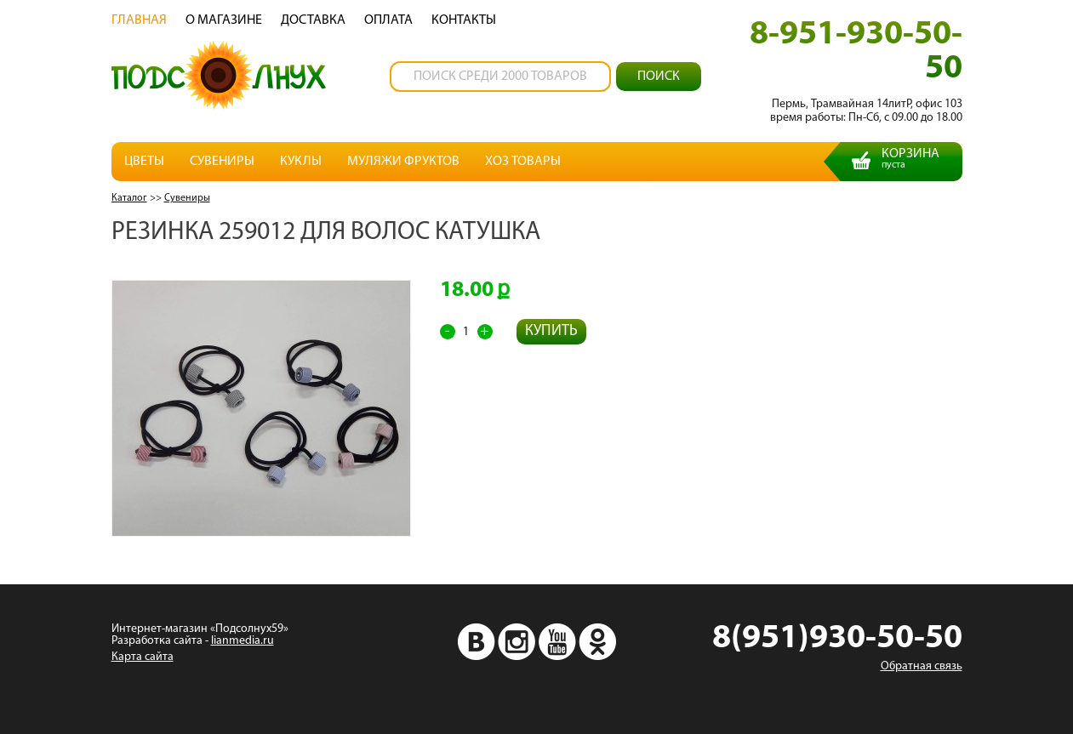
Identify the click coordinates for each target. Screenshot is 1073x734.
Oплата (388, 20)
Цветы (144, 161)
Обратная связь (921, 666)
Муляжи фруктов (403, 161)
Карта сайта (142, 657)
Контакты (463, 20)
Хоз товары (523, 161)
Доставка (313, 20)
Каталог (129, 198)
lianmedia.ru (242, 640)
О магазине (223, 20)
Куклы (301, 161)
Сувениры (222, 161)
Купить (551, 331)
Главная (139, 20)
